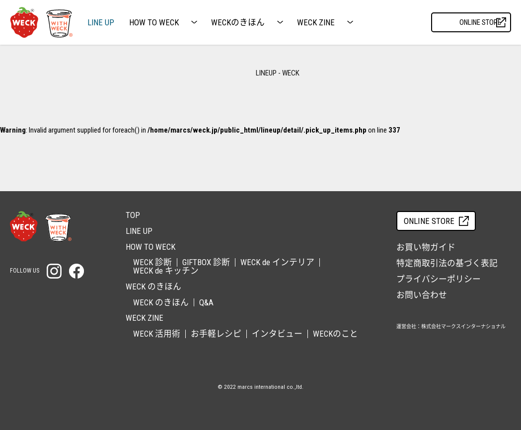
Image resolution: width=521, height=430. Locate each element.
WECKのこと (335, 334)
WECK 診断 (152, 262)
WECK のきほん (161, 302)
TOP (133, 215)
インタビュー (277, 334)
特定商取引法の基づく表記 (447, 263)
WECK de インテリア (277, 262)
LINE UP (100, 22)
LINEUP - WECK (277, 73)
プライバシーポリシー (438, 279)
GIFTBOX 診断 (206, 262)
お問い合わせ (421, 295)
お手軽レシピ (216, 334)
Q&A (206, 302)
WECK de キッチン (166, 271)
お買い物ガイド (425, 247)
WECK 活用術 (156, 334)
